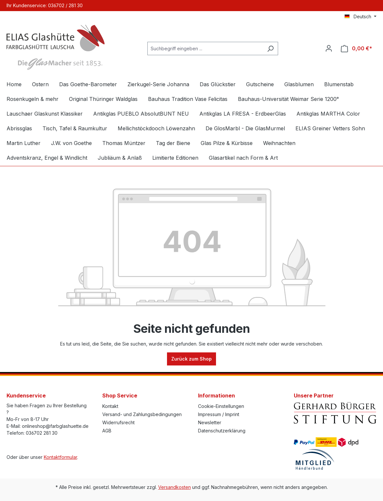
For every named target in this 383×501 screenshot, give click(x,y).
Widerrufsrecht (118, 422)
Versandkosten (174, 487)
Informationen (216, 395)
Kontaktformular (60, 457)
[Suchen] (270, 48)
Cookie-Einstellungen (221, 406)
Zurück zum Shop (191, 359)
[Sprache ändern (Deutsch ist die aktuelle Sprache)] (360, 16)
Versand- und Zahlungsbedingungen (142, 414)
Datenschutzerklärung (221, 430)
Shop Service (119, 395)
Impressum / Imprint (218, 414)
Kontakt (110, 406)
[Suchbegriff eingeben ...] (205, 48)
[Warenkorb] (356, 48)
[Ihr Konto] (329, 48)
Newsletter (209, 422)
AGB (106, 430)
